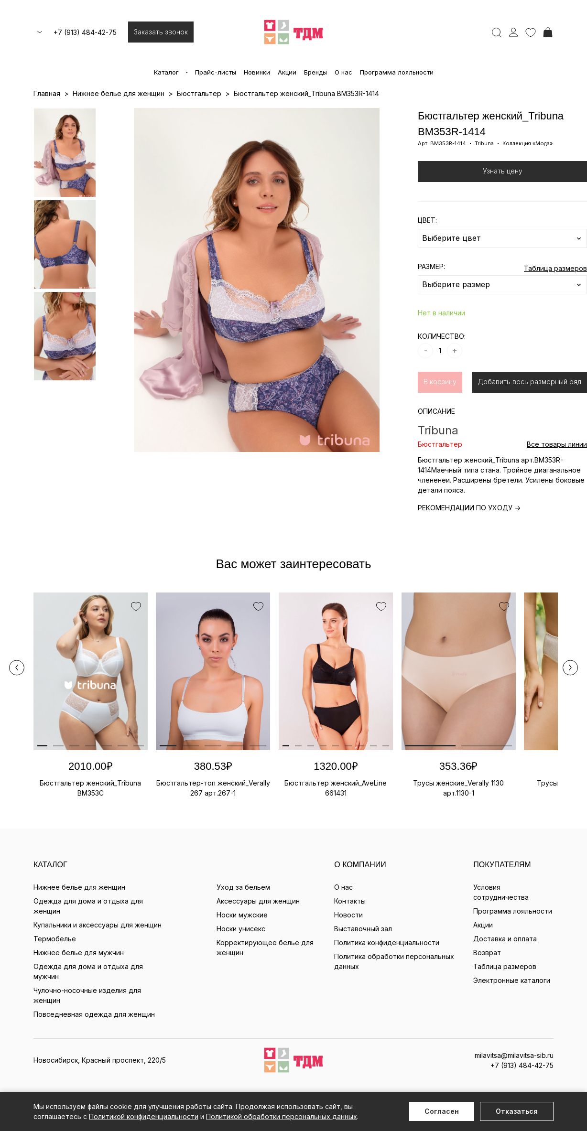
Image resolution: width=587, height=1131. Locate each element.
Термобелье (54, 939)
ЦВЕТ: (427, 220)
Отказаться (517, 1111)
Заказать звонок (161, 32)
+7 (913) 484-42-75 (85, 32)
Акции (287, 72)
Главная (46, 93)
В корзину (440, 381)
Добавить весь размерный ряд (529, 381)
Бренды (315, 72)
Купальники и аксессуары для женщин (97, 925)
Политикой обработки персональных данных (281, 1116)
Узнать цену (502, 171)
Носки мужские (242, 915)
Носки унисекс (241, 929)
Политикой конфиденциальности (143, 1116)
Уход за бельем (243, 887)
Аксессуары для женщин (258, 901)
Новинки (257, 72)
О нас (343, 72)
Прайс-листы (215, 72)
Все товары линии (557, 444)
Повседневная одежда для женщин (94, 1014)
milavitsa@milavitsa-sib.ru (514, 1055)
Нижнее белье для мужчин (78, 952)
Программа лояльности (397, 72)
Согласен (441, 1111)
